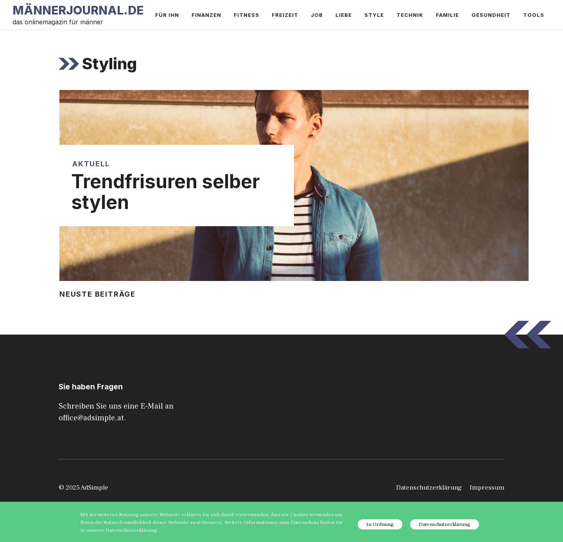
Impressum (487, 487)
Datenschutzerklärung (429, 487)
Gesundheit (491, 15)
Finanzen (206, 15)
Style (374, 15)
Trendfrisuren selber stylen (165, 192)
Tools (533, 15)
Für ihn (167, 15)
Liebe (343, 15)
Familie (447, 15)
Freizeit (285, 15)
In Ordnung (380, 524)
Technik (409, 15)
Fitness (246, 15)
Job (317, 15)
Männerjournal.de (78, 10)
